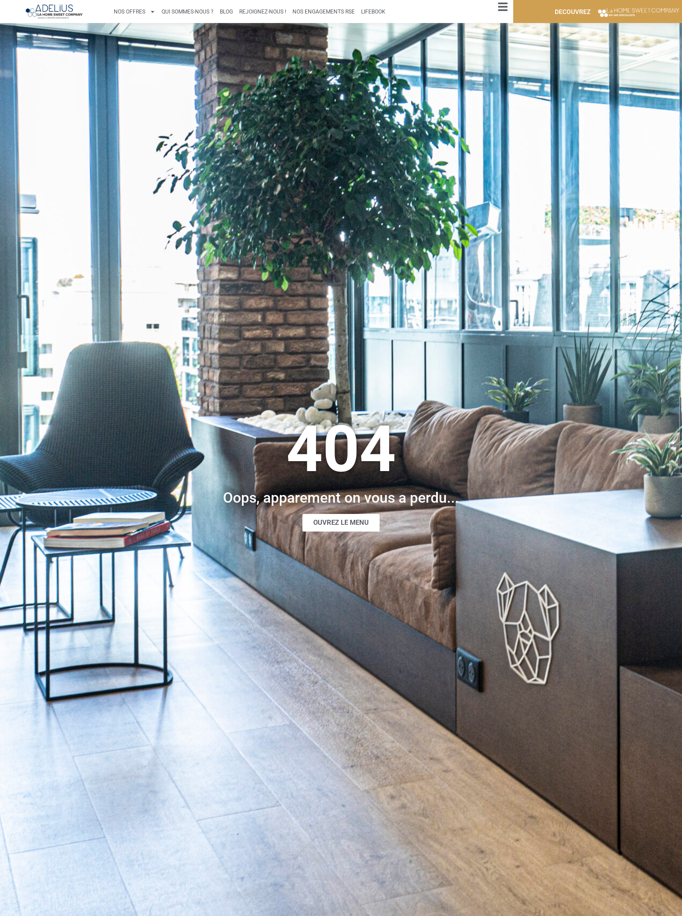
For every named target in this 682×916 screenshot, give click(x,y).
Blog (226, 12)
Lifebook (373, 12)
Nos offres (134, 12)
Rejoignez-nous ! (262, 12)
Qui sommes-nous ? (187, 12)
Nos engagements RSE (323, 12)
